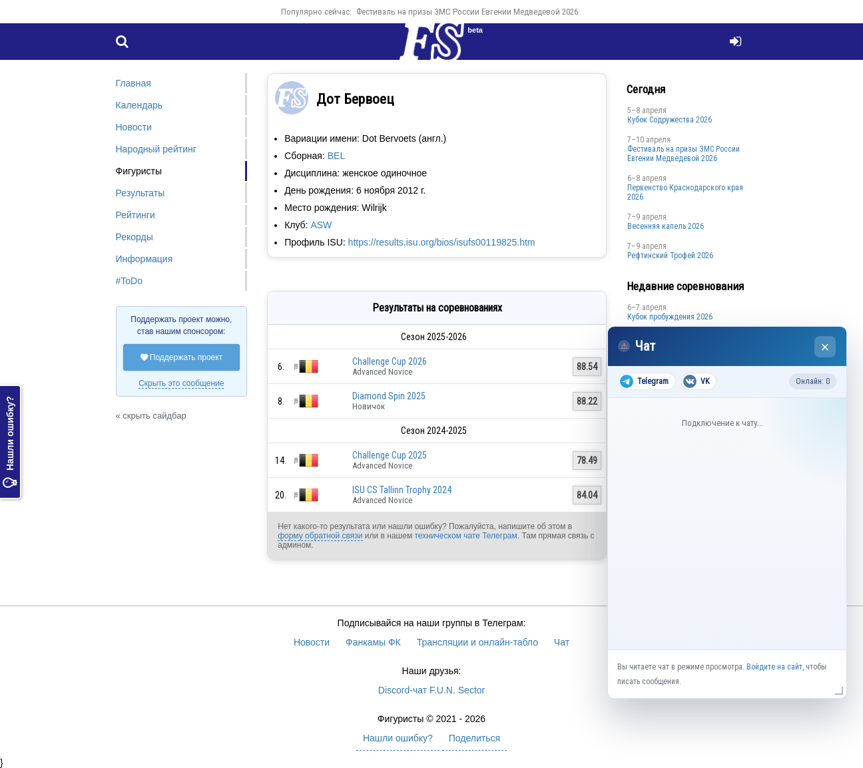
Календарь (139, 105)
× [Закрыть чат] (825, 347)
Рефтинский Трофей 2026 (670, 255)
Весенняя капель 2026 (665, 226)
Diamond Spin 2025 (389, 396)
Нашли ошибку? (10, 442)
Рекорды (134, 237)
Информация (144, 259)
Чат (561, 642)
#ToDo (129, 281)
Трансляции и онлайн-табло (477, 642)
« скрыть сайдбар (151, 416)
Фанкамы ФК (373, 642)
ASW (321, 225)
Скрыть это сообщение (181, 383)
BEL (336, 155)
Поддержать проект (182, 357)
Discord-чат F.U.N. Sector (431, 690)
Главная (133, 83)
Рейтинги (135, 215)
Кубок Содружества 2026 (669, 119)
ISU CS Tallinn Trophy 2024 (401, 489)
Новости (134, 127)
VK (696, 381)
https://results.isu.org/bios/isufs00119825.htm (441, 242)
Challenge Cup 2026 (389, 361)
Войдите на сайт (774, 667)
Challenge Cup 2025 (389, 455)
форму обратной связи (320, 535)
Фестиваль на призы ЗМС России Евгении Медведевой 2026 (467, 12)
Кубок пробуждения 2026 (670, 316)
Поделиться (474, 738)
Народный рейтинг (156, 149)
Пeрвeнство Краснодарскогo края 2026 (685, 192)
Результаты (140, 193)
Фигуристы (139, 171)
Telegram (644, 381)
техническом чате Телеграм (465, 535)
